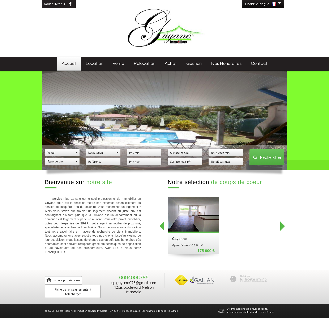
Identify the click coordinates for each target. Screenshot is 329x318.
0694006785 (134, 277)
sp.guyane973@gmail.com (133, 283)
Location (94, 63)
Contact (259, 63)
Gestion (194, 63)
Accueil (69, 63)
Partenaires (164, 310)
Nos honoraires (226, 63)
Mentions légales (131, 310)
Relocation (144, 63)
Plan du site (115, 310)
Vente (118, 63)
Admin (174, 310)
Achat (171, 63)
